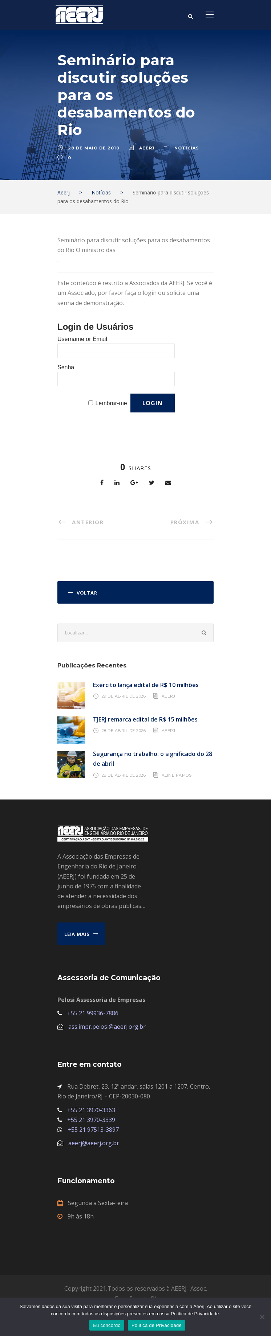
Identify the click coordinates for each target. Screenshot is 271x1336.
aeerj (147, 148)
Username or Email (82, 339)
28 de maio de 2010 (94, 148)
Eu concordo (107, 1325)
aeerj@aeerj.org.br (93, 1143)
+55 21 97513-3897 (93, 1130)
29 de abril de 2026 (124, 696)
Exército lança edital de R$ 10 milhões (146, 685)
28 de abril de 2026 (124, 730)
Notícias (186, 148)
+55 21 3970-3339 (91, 1120)
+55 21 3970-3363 (91, 1110)
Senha (65, 367)
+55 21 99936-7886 (92, 1013)
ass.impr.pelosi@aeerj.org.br (107, 1027)
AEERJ (168, 696)
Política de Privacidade (157, 1325)
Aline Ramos (177, 774)
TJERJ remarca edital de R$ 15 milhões (145, 719)
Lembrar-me (111, 403)
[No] (262, 1316)
